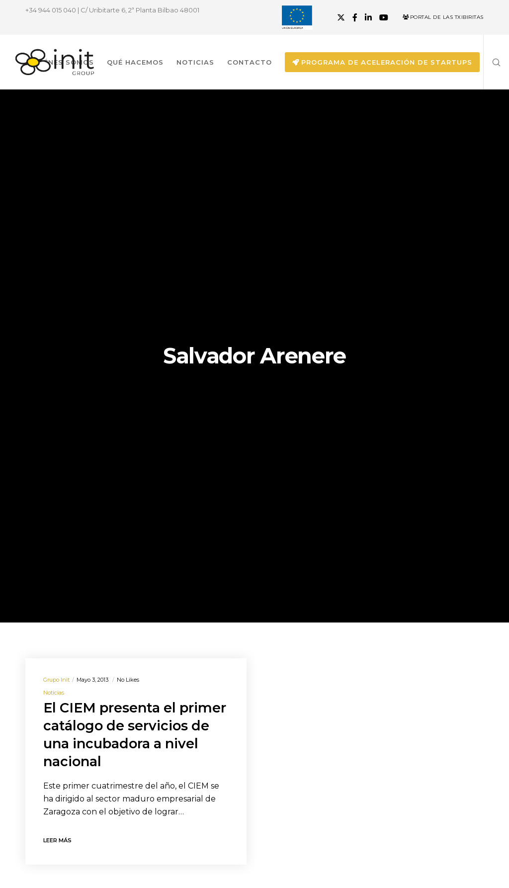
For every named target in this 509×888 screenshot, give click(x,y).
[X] (341, 17)
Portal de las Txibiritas (443, 17)
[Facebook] (354, 17)
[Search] (493, 62)
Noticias (53, 692)
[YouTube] (383, 17)
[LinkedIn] (368, 17)
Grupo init (56, 679)
